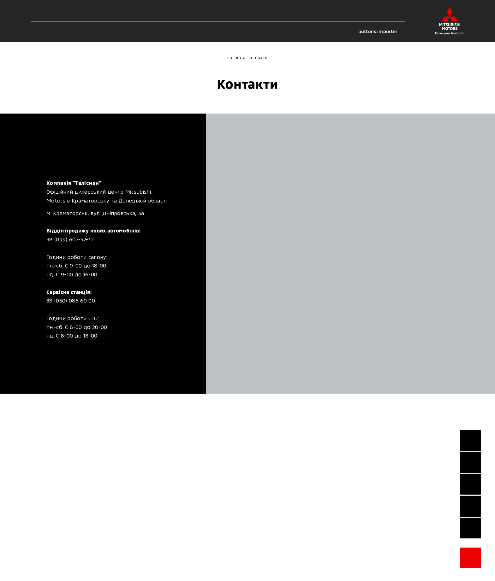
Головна (236, 58)
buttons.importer (381, 31)
